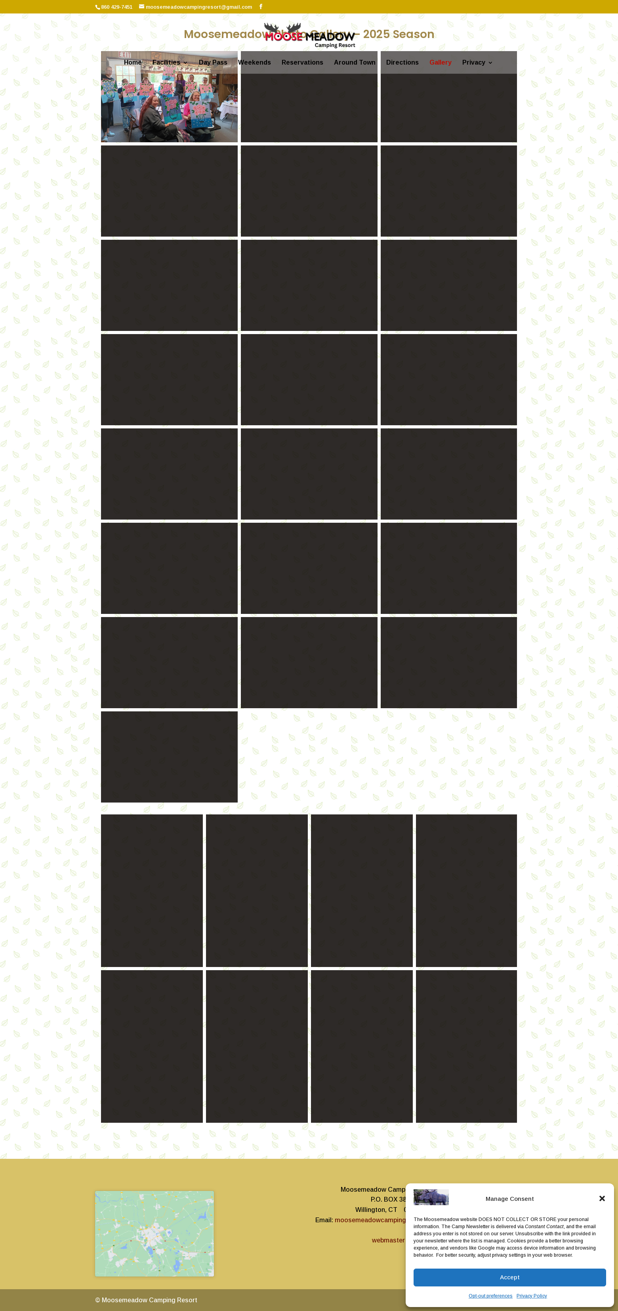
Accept (510, 1277)
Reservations (302, 63)
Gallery (440, 63)
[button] (602, 1198)
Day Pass (213, 63)
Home (133, 63)
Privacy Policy (532, 1296)
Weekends (254, 63)
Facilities (166, 63)
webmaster (388, 1240)
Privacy (473, 63)
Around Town (355, 63)
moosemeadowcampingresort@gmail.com (398, 1220)
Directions (402, 63)
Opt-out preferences (491, 1296)
